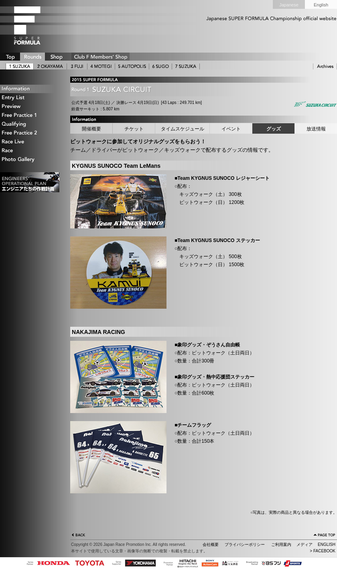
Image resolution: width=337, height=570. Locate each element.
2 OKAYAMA (50, 66)
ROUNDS (32, 57)
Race (30, 151)
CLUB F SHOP (100, 57)
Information (30, 89)
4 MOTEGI (101, 66)
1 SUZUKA (20, 66)
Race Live (30, 142)
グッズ (273, 129)
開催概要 (91, 129)
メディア (304, 544)
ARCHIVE (325, 66)
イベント (231, 129)
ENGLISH (326, 544)
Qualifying (30, 124)
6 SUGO (160, 66)
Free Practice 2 (30, 133)
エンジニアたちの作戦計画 (29, 182)
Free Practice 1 (30, 115)
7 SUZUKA (186, 66)
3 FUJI (77, 66)
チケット (134, 129)
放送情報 (316, 129)
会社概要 (211, 544)
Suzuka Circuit (315, 105)
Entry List (30, 98)
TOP (10, 57)
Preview (30, 106)
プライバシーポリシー (245, 544)
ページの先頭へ (324, 535)
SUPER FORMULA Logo (40, 25)
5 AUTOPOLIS (132, 66)
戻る (78, 535)
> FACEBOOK (322, 551)
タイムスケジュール (182, 129)
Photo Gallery (30, 159)
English (321, 4)
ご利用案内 (281, 544)
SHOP (56, 57)
